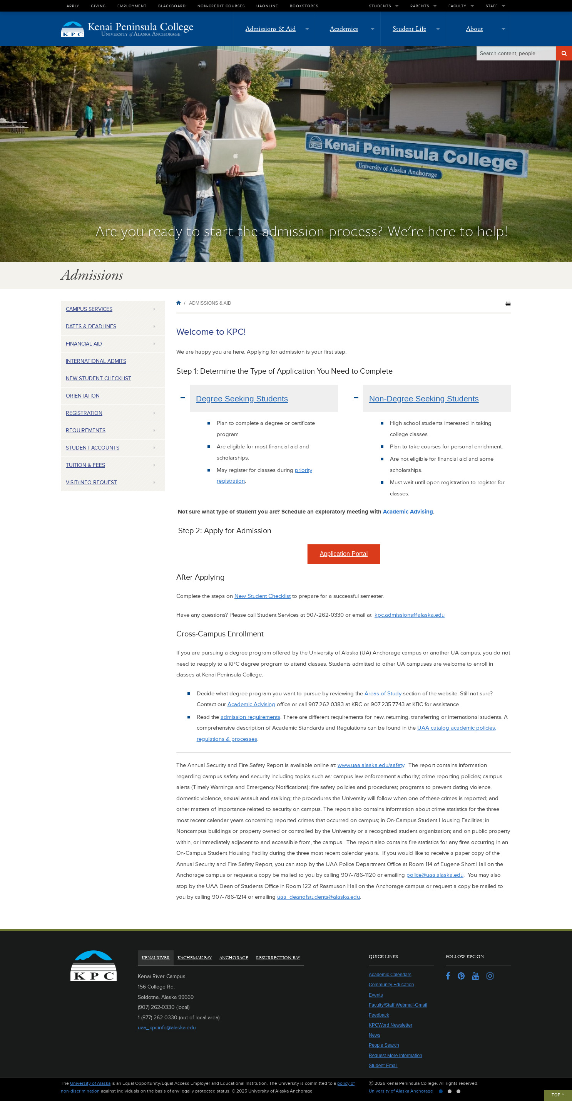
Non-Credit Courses (221, 6)
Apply (73, 6)
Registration (84, 413)
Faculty (457, 6)
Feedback (379, 1015)
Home (180, 302)
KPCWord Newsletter (390, 1025)
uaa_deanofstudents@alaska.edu (318, 897)
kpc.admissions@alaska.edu (410, 615)
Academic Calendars (390, 974)
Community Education (391, 984)
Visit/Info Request (91, 482)
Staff (492, 6)
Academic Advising (408, 511)
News (374, 1035)
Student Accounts (92, 448)
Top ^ (558, 1095)
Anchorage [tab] (233, 958)
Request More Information (395, 1055)
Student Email (383, 1065)
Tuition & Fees (85, 465)
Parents (419, 6)
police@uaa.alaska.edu (434, 875)
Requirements (85, 430)
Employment (132, 6)
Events (376, 995)
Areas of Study (383, 693)
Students (380, 6)
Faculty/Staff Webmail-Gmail (398, 1005)
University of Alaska (90, 1083)
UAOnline (267, 6)
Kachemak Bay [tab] (194, 958)
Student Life (409, 28)
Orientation (83, 396)
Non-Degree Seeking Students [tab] (424, 398)
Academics (344, 28)
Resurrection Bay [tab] (278, 958)
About (474, 28)
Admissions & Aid (271, 28)
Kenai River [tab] (156, 958)
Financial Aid (84, 344)
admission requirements (250, 717)
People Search (384, 1045)
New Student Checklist (98, 378)
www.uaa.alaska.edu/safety (371, 765)
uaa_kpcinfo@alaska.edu (167, 1027)
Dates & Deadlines (91, 326)
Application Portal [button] (344, 553)
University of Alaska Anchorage (401, 1091)
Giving (98, 6)
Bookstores (304, 6)
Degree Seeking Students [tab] (242, 398)
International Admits (96, 361)
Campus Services (89, 309)
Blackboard (172, 6)
